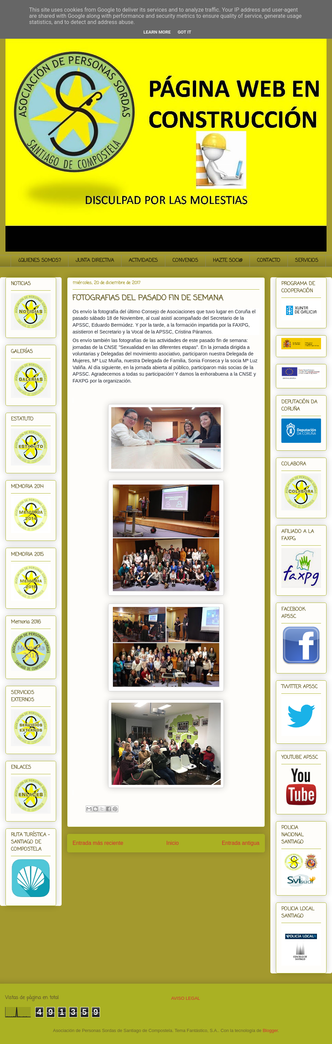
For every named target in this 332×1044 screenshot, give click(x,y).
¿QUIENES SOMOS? (39, 260)
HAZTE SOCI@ (227, 260)
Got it (184, 32)
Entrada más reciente (98, 843)
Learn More (157, 32)
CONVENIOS (185, 260)
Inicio (172, 843)
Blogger (270, 1030)
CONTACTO (268, 260)
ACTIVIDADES (143, 260)
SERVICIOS (306, 260)
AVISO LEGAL (185, 998)
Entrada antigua (240, 843)
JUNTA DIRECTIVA (95, 260)
